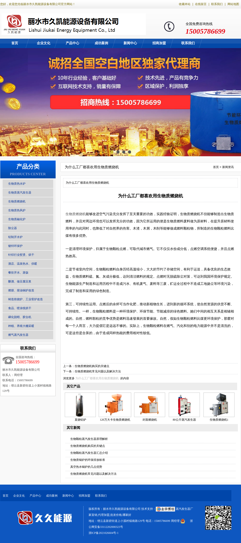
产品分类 (27, 166)
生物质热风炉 (17, 210)
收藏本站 (184, 4)
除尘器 (12, 228)
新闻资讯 (228, 167)
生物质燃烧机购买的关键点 (92, 366)
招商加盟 (159, 43)
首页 (14, 43)
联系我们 (217, 4)
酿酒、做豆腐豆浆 (19, 281)
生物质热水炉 (17, 183)
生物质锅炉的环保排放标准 (87, 460)
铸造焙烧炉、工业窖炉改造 (25, 299)
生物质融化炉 (17, 219)
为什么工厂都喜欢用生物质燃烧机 (97, 378)
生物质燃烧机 (17, 201)
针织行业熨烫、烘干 (21, 254)
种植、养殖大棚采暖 (21, 326)
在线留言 (201, 4)
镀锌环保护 (15, 246)
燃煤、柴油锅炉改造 (21, 290)
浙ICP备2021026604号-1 (104, 533)
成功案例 (101, 43)
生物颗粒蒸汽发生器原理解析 (89, 439)
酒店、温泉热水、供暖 (22, 263)
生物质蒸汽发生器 (19, 192)
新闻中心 (130, 43)
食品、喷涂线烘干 (19, 308)
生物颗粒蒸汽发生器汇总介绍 (89, 453)
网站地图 (233, 4)
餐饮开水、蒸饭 (18, 272)
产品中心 (72, 43)
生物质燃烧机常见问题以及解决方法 (98, 371)
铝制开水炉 (15, 237)
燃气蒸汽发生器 (18, 335)
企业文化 (43, 43)
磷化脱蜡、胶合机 (19, 317)
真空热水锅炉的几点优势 (86, 466)
